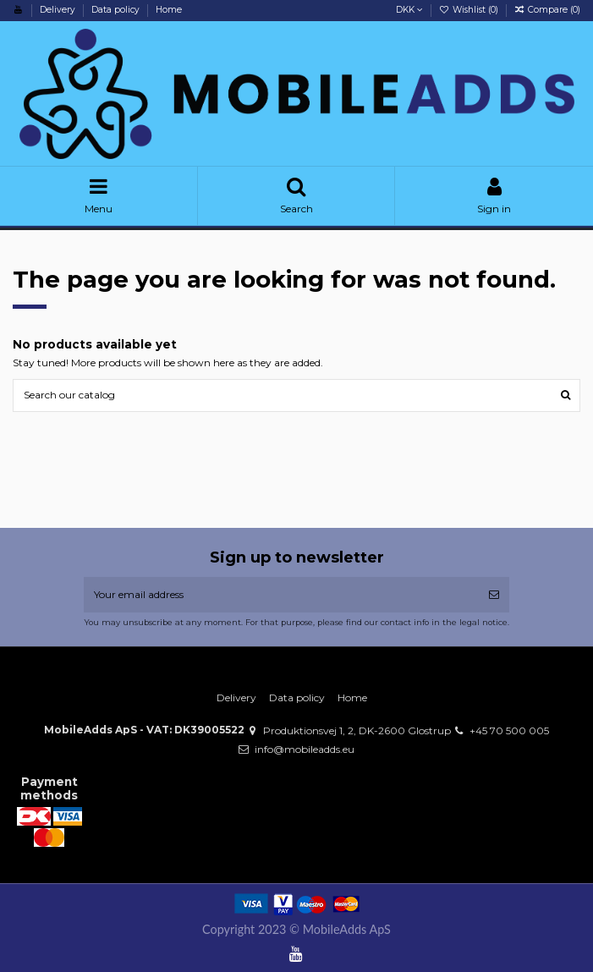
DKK (409, 9)
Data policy (116, 9)
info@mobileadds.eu (304, 749)
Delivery (59, 9)
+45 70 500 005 (509, 730)
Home (169, 9)
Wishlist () (470, 9)
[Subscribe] (494, 594)
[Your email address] (281, 594)
